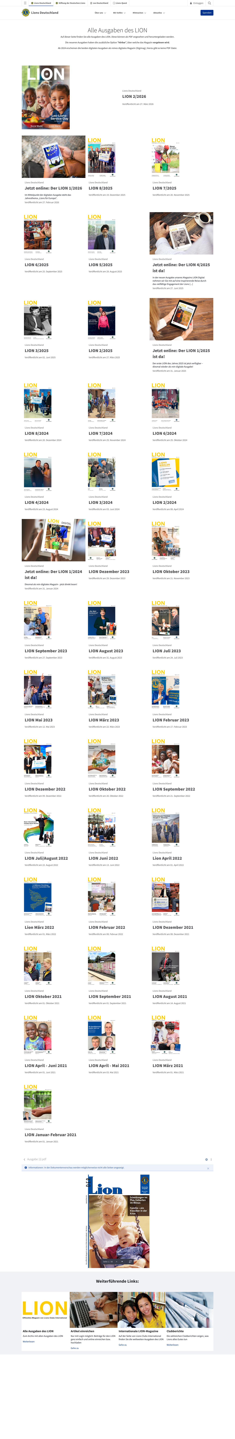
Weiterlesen (29, 1341)
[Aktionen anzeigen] (211, 1159)
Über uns (99, 12)
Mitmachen (138, 12)
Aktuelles (157, 12)
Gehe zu (75, 1348)
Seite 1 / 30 (108, 1261)
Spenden (206, 12)
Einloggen (196, 2)
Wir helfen (118, 12)
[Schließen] (208, 1168)
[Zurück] (24, 1159)
